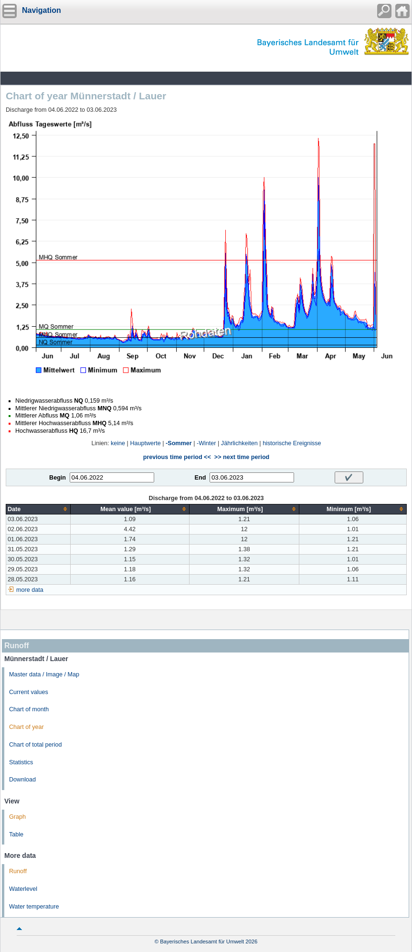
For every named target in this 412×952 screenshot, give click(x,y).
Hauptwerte (145, 443)
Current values (28, 692)
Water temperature (34, 906)
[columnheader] (38, 509)
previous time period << (177, 457)
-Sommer (179, 443)
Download (22, 779)
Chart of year (26, 727)
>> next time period (241, 457)
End (200, 477)
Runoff (18, 871)
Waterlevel (23, 889)
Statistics (21, 762)
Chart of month (29, 709)
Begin (57, 477)
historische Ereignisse (292, 443)
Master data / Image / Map (44, 674)
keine (118, 443)
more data (29, 590)
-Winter (206, 443)
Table (16, 834)
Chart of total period (35, 744)
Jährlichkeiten (239, 443)
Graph (17, 816)
